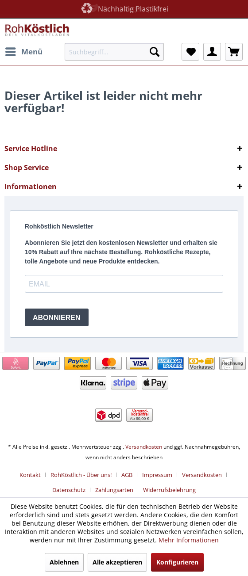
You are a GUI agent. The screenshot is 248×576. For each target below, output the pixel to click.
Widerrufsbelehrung (169, 490)
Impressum (157, 475)
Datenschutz (68, 490)
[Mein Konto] (212, 52)
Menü (24, 51)
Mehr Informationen (189, 540)
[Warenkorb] (234, 52)
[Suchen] (154, 52)
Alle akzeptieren (117, 562)
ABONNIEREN (57, 317)
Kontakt (30, 475)
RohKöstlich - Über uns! (81, 475)
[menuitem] (23, 52)
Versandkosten (143, 446)
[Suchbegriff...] (114, 52)
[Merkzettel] (190, 52)
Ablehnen (64, 562)
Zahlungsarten (114, 490)
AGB (126, 475)
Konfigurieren (177, 562)
